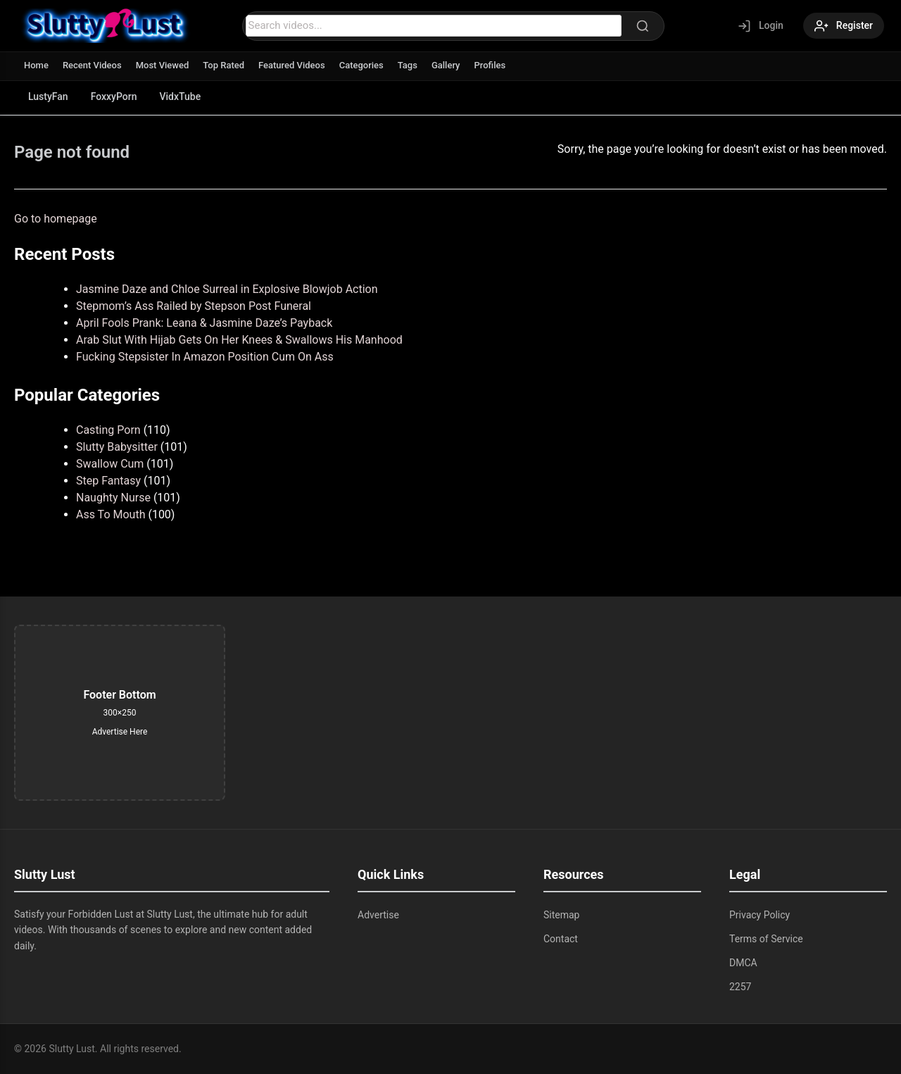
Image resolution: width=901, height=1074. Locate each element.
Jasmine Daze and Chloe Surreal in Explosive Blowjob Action (227, 289)
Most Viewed (162, 65)
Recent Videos (92, 65)
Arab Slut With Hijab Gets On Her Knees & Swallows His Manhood (239, 339)
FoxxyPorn (114, 96)
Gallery (445, 65)
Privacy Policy (759, 914)
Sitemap (561, 914)
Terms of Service (766, 938)
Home (36, 65)
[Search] (643, 26)
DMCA (743, 962)
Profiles (489, 65)
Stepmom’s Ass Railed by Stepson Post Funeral (193, 306)
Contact (560, 938)
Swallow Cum (110, 463)
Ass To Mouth (110, 514)
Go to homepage (55, 218)
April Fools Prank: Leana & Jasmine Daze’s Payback (204, 323)
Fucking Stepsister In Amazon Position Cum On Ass (205, 356)
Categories (361, 65)
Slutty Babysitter (117, 447)
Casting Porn (108, 430)
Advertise (378, 914)
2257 (740, 986)
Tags (407, 65)
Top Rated (223, 65)
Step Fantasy (108, 480)
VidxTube (180, 96)
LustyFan (48, 96)
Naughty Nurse (113, 497)
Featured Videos (291, 65)
